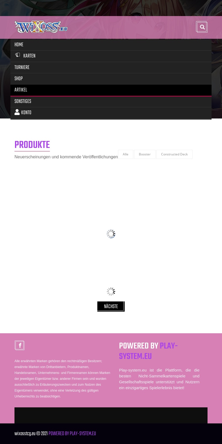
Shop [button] (18, 79)
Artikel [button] (20, 90)
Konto (22, 113)
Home (18, 45)
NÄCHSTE (111, 307)
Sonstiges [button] (22, 101)
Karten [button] (24, 56)
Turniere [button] (21, 67)
